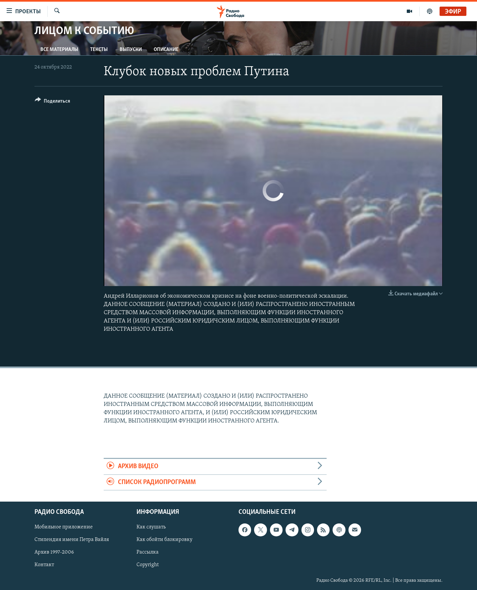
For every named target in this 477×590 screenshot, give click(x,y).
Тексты (99, 49)
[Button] (52, 102)
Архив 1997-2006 (54, 552)
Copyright (147, 564)
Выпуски (131, 49)
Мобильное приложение (63, 527)
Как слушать (151, 527)
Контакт (44, 564)
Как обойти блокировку (164, 539)
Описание (166, 49)
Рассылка (147, 552)
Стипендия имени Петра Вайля (71, 539)
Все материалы (59, 49)
